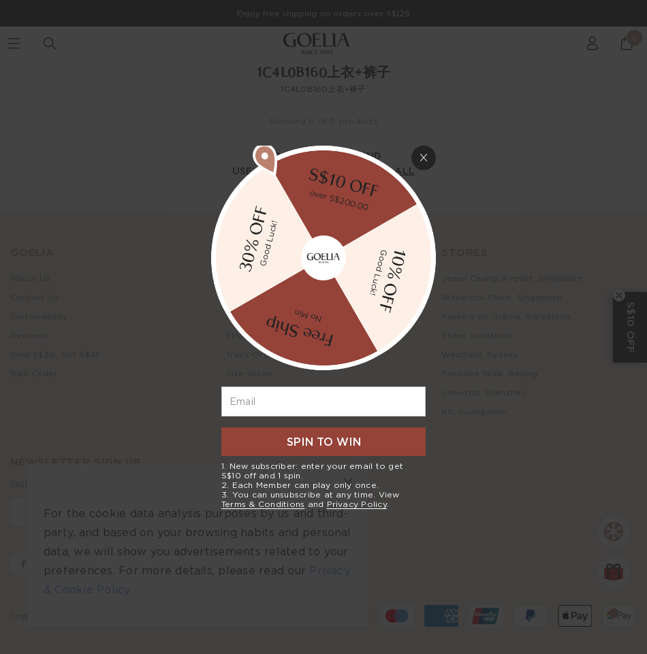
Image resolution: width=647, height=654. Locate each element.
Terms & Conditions (262, 504)
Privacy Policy (357, 504)
